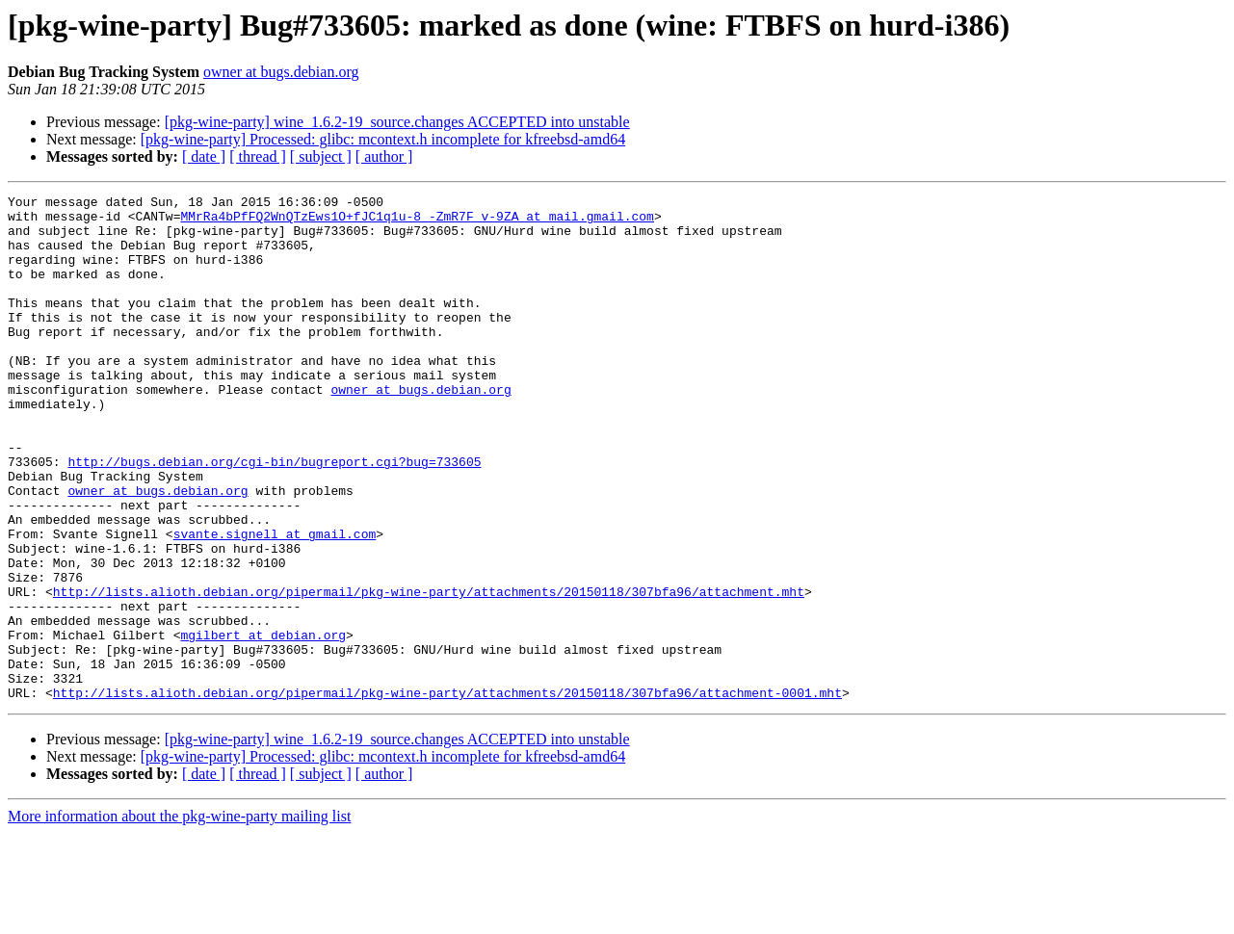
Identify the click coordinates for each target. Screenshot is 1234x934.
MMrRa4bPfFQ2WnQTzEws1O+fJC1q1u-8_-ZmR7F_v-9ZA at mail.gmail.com (416, 221)
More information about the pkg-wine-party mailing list (179, 917)
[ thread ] (257, 156)
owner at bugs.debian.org (280, 72)
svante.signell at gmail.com (275, 602)
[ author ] (384, 156)
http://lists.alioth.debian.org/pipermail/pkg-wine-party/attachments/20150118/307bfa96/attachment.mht (428, 672)
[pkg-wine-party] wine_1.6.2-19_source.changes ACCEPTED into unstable (397, 122)
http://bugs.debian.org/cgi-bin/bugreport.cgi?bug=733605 (274, 516)
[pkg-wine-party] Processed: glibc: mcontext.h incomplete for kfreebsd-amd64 (383, 139)
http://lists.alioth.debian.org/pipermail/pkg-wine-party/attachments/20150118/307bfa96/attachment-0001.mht (447, 793)
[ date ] (203, 156)
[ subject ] (321, 156)
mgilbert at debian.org (263, 724)
